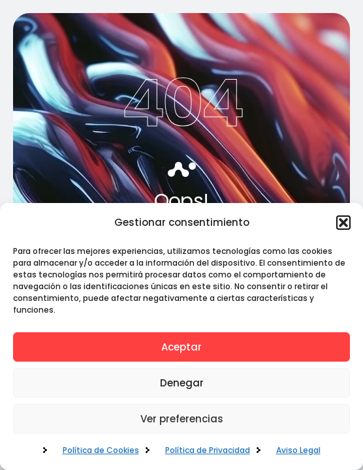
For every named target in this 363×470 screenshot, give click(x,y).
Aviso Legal (298, 450)
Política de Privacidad (207, 450)
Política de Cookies (101, 450)
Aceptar (181, 347)
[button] (343, 222)
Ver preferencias (181, 419)
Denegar (182, 383)
